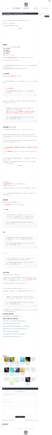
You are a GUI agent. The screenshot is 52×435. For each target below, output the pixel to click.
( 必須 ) (5, 399)
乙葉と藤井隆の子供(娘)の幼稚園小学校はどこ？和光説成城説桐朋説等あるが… (33, 359)
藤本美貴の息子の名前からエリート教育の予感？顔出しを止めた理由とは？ (28, 370)
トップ (7, 8)
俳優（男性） (9, 15)
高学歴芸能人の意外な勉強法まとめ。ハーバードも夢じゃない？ (17, 374)
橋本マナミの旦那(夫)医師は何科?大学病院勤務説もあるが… (27, 363)
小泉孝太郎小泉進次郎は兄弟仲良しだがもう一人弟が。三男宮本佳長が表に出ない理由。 (33, 370)
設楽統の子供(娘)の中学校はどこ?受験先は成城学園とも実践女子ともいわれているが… (33, 379)
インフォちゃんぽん (25, 428)
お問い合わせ (35, 8)
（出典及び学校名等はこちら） (21, 183)
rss (49, 1)
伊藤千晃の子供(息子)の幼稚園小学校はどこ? (30, 420)
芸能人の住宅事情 (26, 8)
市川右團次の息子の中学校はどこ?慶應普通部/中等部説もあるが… (12, 383)
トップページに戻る (5, 424)
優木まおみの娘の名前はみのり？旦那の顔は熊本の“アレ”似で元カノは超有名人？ (6, 379)
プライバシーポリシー (45, 8)
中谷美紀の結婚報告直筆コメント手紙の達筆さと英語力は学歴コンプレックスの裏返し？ (28, 384)
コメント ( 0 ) (8, 391)
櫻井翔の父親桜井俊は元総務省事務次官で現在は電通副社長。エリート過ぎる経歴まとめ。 (16, 326)
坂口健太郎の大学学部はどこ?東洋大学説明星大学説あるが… (12, 316)
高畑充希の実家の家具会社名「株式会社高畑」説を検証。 (11, 323)
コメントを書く (15, 15)
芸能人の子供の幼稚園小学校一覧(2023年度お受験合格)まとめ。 (12, 374)
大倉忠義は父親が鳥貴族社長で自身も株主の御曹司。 (11, 331)
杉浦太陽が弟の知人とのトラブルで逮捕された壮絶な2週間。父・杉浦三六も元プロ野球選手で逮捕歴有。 (17, 379)
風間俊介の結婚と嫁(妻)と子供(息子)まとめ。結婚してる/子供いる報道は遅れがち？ (17, 364)
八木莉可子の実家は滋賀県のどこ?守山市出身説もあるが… (6, 374)
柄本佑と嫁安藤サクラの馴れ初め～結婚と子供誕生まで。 (22, 374)
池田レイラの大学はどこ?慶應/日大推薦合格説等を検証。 (22, 363)
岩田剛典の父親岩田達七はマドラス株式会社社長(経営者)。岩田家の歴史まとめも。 (15, 328)
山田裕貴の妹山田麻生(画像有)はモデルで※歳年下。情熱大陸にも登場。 (12, 364)
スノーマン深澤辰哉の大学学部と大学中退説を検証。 (6, 363)
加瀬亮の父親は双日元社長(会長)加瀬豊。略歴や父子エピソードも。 (13, 336)
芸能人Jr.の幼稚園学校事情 (16, 8)
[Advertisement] (20, 35)
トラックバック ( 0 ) (19, 391)
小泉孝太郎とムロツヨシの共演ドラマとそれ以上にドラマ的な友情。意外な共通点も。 (22, 379)
